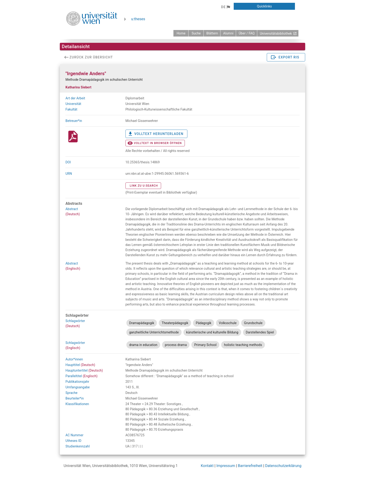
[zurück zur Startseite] (180, 33)
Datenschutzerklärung (283, 466)
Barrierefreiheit (250, 466)
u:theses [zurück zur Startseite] (138, 19)
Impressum (225, 466)
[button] (225, 7)
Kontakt (207, 466)
